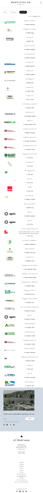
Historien (21, 472)
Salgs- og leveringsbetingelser (21, 482)
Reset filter (23, 12)
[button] (41, 4)
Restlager (21, 478)
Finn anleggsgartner (21, 476)
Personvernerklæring (21, 480)
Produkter (21, 462)
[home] (20, 3)
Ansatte (21, 470)
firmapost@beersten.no (21, 447)
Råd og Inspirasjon (21, 474)
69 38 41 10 (21, 449)
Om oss (21, 468)
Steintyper (21, 464)
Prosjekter (21, 466)
